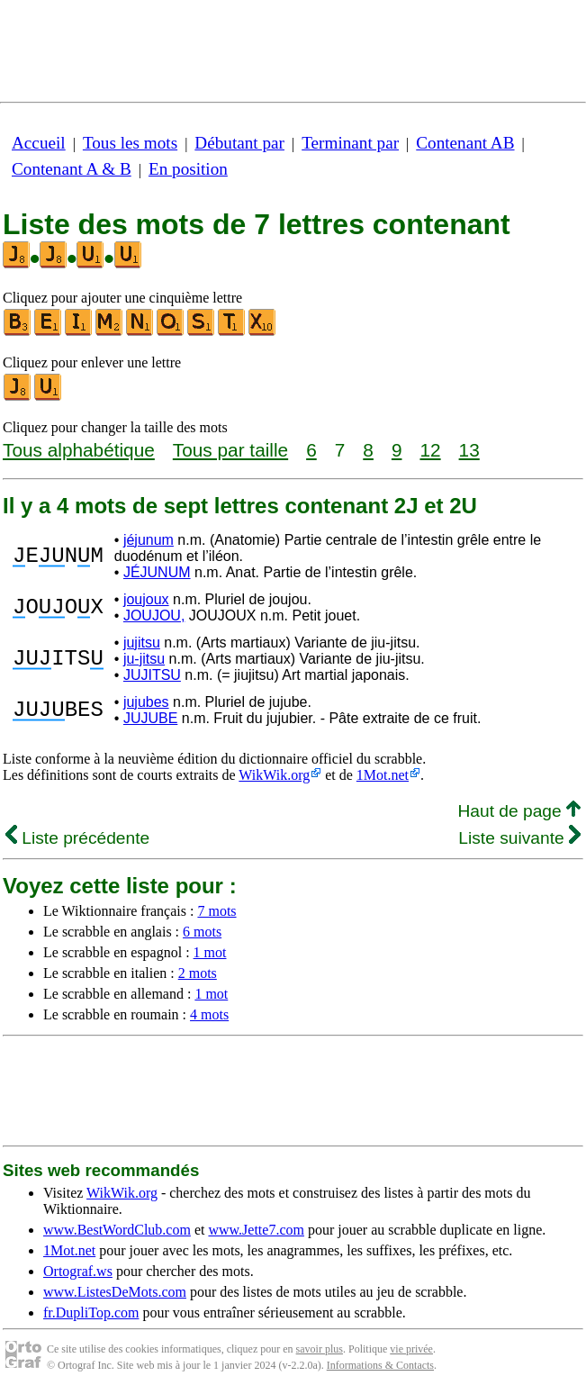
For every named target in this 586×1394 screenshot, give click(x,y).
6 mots (202, 931)
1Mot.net (382, 775)
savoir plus (319, 1349)
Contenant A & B (71, 168)
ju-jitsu (144, 658)
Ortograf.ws (78, 1271)
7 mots (216, 911)
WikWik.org (274, 775)
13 (469, 449)
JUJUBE (150, 718)
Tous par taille (230, 449)
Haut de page (519, 810)
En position (188, 168)
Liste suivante (519, 837)
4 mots (209, 1014)
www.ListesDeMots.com (114, 1291)
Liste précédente (77, 837)
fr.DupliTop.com (91, 1312)
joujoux (146, 599)
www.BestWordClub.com (117, 1229)
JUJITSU (152, 675)
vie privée (411, 1349)
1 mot (210, 952)
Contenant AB (465, 142)
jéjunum (148, 540)
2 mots (197, 973)
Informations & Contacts (380, 1365)
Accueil (39, 142)
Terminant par (350, 142)
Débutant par (239, 142)
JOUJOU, (154, 615)
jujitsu (141, 642)
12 (429, 449)
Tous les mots (130, 142)
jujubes (146, 702)
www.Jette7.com (256, 1229)
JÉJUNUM (157, 572)
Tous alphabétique (79, 449)
